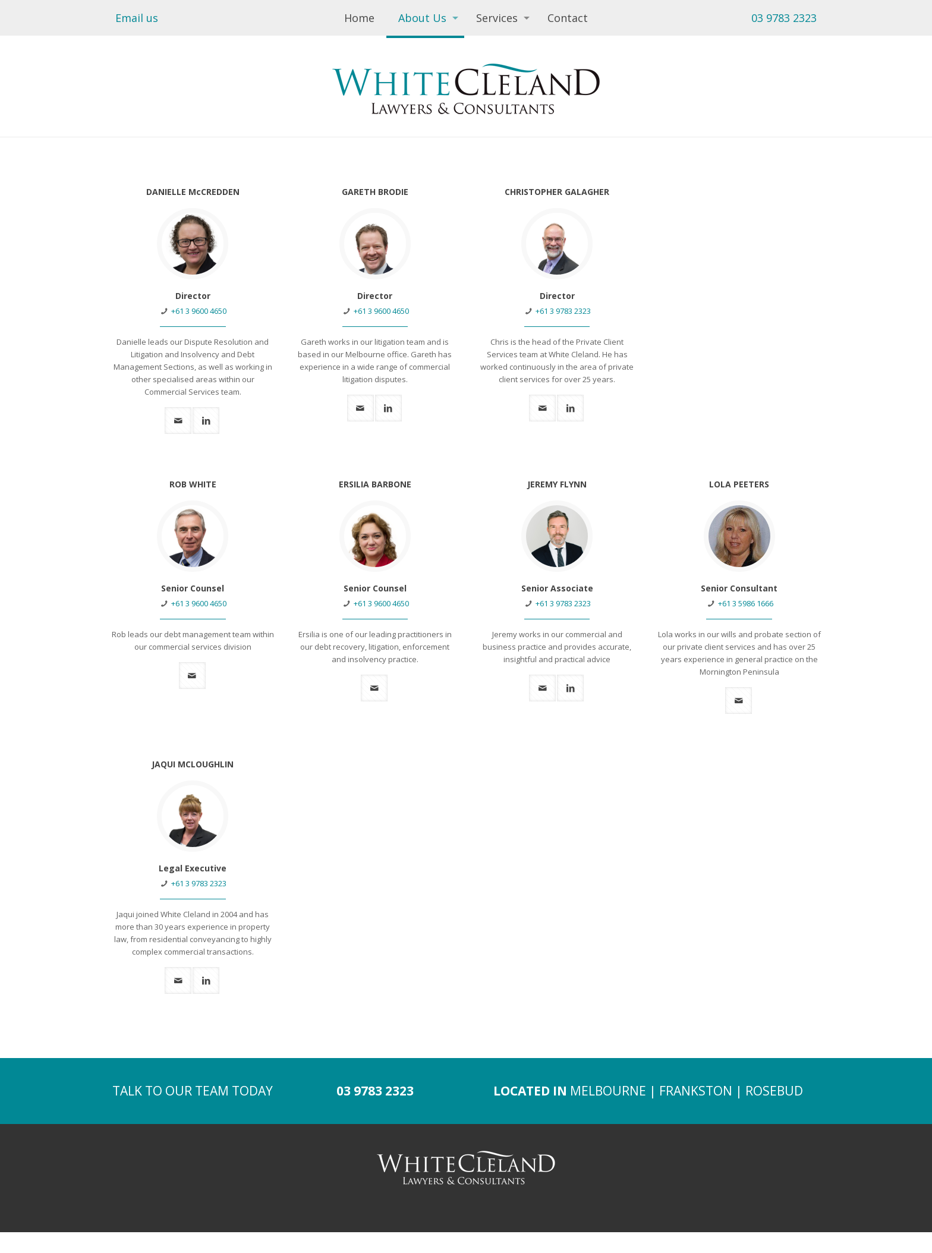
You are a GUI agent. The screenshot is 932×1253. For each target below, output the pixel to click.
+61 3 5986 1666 (745, 603)
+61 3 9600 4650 (198, 311)
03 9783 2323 (784, 18)
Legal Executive (192, 868)
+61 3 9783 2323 (563, 311)
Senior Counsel (192, 588)
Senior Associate (557, 588)
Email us (136, 18)
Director (192, 295)
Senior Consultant (739, 588)
